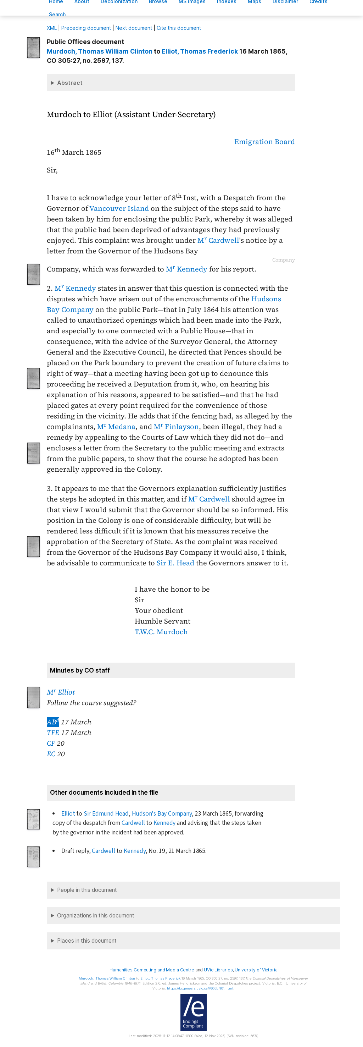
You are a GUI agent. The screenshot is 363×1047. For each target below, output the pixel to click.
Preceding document (86, 28)
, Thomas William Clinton (99, 51)
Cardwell (133, 822)
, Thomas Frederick (200, 51)
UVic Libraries (218, 969)
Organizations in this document (95, 915)
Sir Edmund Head (106, 813)
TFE (53, 733)
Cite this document (179, 28)
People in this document (87, 890)
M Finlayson (176, 427)
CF (51, 743)
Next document (134, 28)
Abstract (70, 82)
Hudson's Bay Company (162, 813)
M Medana (116, 427)
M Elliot (61, 692)
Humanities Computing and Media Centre (152, 969)
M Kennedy (186, 269)
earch (57, 14)
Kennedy (164, 822)
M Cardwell (218, 240)
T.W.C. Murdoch (161, 632)
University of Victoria (256, 969)
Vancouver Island (119, 208)
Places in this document (87, 940)
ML (52, 28)
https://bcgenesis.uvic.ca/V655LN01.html (200, 988)
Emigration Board (264, 142)
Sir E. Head (175, 563)
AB (53, 722)
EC (51, 754)
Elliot (68, 813)
